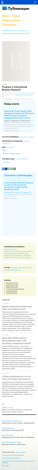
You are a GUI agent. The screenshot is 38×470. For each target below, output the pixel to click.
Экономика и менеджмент (27, 137)
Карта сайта (5, 465)
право (14, 257)
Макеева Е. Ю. (27, 192)
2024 (22, 267)
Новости (6, 300)
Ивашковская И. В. (9, 192)
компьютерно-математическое (13, 255)
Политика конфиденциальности (11, 458)
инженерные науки (22, 253)
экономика (27, 257)
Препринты (9, 24)
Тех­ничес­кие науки (11, 293)
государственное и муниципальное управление (18, 251)
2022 (29, 267)
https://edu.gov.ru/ (8, 428)
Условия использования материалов (13, 455)
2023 (26, 267)
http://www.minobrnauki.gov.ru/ (12, 421)
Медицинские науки (12, 287)
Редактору (33, 468)
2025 (19, 267)
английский (10, 147)
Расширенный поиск (22, 30)
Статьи (16, 16)
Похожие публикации (18, 175)
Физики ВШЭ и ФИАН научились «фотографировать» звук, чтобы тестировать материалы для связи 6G (16, 340)
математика (27, 255)
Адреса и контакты (20, 452)
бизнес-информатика (10, 249)
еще (19, 270)
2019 (12, 270)
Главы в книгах (11, 20)
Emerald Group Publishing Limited (24, 95)
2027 (12, 267)
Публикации (18, 8)
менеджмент (8, 257)
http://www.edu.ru (8, 435)
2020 (9, 270)
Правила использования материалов (11, 33)
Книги (6, 16)
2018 (15, 270)
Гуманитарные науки (12, 283)
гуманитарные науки (10, 253)
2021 (5, 270)
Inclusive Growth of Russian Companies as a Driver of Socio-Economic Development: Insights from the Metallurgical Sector (18, 186)
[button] (5, 179)
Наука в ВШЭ (26, 33)
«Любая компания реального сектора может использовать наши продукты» (16, 377)
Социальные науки (11, 291)
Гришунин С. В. (19, 192)
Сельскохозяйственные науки (15, 289)
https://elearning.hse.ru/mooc (12, 442)
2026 (15, 267)
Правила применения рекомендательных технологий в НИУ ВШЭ (18, 461)
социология (20, 257)
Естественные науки (12, 285)
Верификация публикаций (9, 30)
